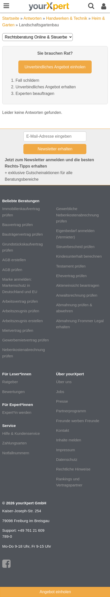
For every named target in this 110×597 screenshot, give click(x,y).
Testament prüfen (71, 266)
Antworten (32, 18)
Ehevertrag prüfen (71, 276)
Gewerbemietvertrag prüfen (25, 340)
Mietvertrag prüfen (17, 330)
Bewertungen (13, 391)
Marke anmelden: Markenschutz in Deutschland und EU (19, 285)
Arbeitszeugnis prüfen (20, 311)
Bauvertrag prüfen (17, 224)
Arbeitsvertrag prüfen (20, 301)
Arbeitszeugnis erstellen (22, 321)
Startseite (10, 18)
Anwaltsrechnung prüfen (76, 295)
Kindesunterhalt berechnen (79, 256)
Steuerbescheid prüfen (75, 246)
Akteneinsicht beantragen (77, 285)
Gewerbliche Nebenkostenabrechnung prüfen (77, 215)
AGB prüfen (12, 269)
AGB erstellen (14, 260)
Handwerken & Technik (66, 18)
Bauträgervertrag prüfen (22, 234)
